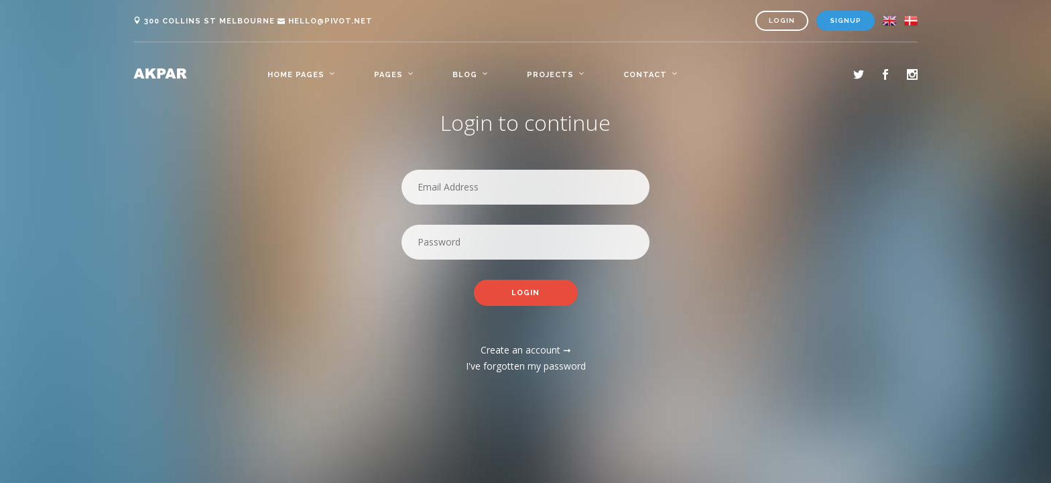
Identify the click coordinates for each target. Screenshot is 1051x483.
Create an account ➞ (526, 350)
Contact (645, 74)
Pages (388, 74)
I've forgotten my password (526, 366)
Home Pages (295, 74)
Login (782, 20)
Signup (845, 20)
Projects (550, 74)
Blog (464, 74)
